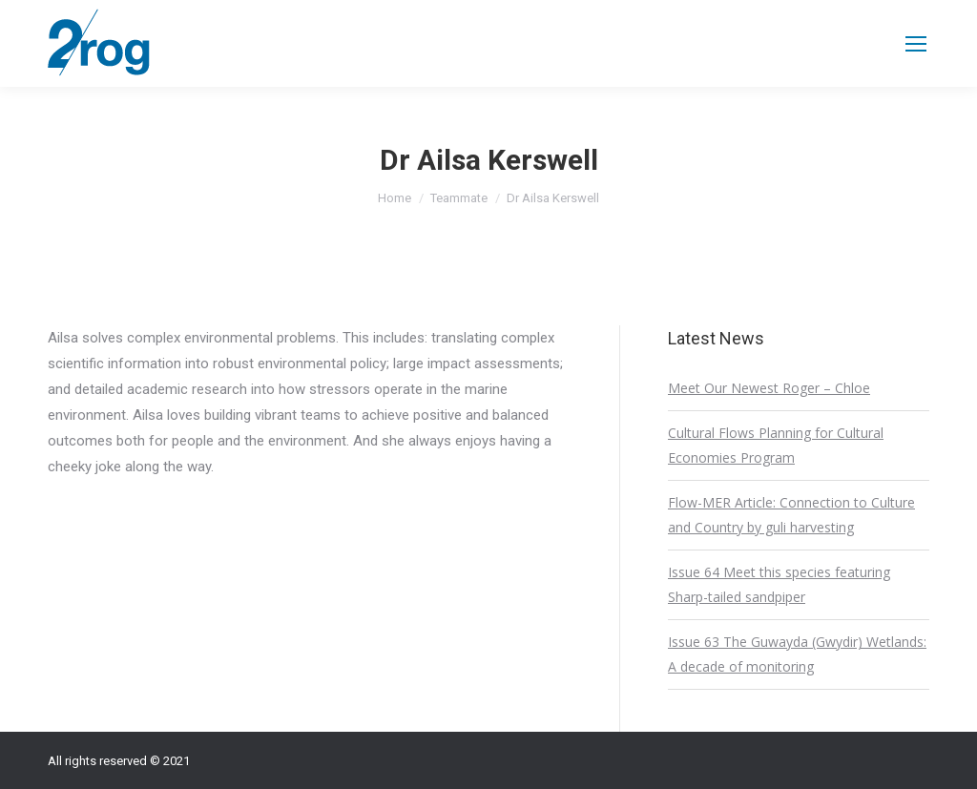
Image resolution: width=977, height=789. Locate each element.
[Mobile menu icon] (916, 44)
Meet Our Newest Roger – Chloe (769, 388)
